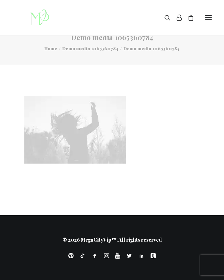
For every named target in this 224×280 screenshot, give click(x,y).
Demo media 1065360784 (90, 48)
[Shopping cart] (188, 18)
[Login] (176, 18)
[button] (208, 17)
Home (50, 48)
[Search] (164, 18)
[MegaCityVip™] (37, 17)
